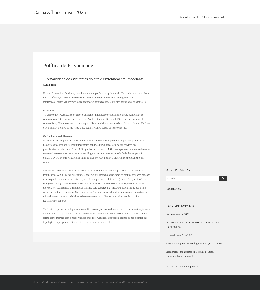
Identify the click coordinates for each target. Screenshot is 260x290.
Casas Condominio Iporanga (184, 266)
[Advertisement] (130, 36)
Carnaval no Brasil (188, 17)
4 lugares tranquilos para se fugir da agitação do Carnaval (195, 243)
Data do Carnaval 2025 (177, 214)
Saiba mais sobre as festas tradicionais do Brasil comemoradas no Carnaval (190, 253)
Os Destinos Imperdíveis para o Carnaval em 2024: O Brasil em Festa (193, 224)
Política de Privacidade (213, 17)
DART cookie (113, 149)
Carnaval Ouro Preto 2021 (179, 235)
